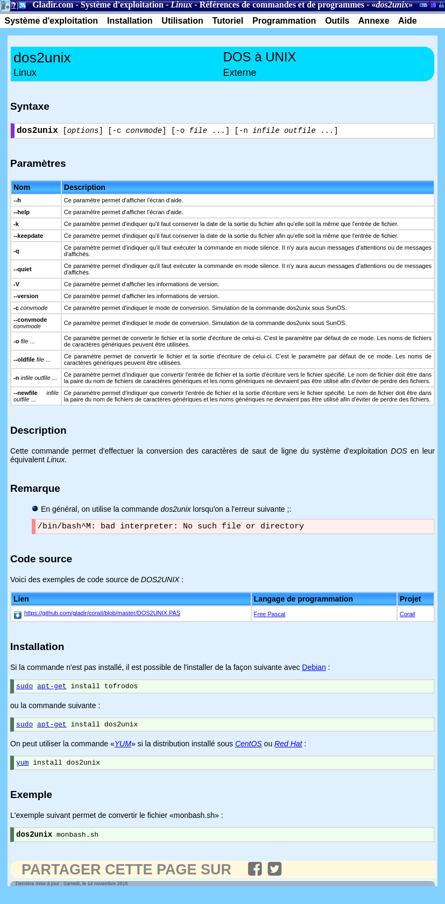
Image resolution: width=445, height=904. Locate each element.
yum (22, 770)
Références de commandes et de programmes (282, 4)
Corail (407, 618)
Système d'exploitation (122, 4)
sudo (24, 691)
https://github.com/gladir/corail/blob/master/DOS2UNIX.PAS (102, 616)
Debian (314, 671)
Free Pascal (270, 618)
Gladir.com (52, 4)
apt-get (52, 691)
